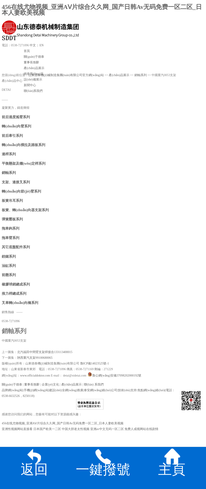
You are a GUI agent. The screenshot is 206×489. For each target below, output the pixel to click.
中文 (33, 45)
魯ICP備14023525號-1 (94, 363)
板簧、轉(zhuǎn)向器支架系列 (25, 210)
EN (42, 45)
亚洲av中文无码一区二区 (107, 429)
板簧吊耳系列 (12, 200)
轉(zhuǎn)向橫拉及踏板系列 (23, 145)
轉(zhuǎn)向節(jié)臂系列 (21, 191)
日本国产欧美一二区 (47, 429)
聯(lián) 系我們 (94, 384)
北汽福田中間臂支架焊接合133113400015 (44, 352)
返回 (34, 460)
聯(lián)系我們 (33, 91)
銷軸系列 (140, 75)
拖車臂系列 (10, 238)
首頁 (27, 51)
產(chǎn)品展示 (34, 68)
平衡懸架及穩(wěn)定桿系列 (23, 163)
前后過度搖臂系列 (16, 117)
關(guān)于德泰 (34, 56)
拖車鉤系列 (10, 228)
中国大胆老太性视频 (75, 429)
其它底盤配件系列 (16, 247)
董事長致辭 (31, 62)
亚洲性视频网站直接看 (17, 429)
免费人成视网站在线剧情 (141, 429)
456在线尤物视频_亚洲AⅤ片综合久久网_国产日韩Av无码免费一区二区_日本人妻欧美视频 (102, 10)
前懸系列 (9, 275)
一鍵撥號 (103, 460)
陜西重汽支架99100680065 (34, 357)
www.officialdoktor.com (35, 375)
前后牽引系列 (12, 136)
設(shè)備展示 (33, 79)
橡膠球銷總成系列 (16, 284)
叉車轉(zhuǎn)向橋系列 (20, 303)
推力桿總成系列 (14, 293)
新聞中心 (30, 85)
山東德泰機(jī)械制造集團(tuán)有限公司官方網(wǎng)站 (66, 75)
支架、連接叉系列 (16, 182)
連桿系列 (9, 154)
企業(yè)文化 (50, 384)
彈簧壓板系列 (12, 219)
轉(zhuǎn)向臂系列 (16, 126)
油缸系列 (9, 266)
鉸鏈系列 (9, 256)
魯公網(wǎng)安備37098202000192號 (114, 375)
